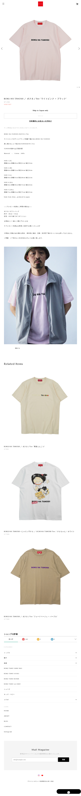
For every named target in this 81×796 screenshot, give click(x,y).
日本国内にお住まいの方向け (40, 121)
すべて (11, 639)
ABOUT (6, 716)
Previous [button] (2, 48)
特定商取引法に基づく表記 (47, 781)
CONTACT (7, 726)
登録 (63, 759)
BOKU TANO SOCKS (11, 673)
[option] (40, 48)
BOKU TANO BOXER (11, 679)
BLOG (6, 721)
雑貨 (5, 663)
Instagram (8, 732)
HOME (6, 711)
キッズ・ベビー (9, 694)
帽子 (5, 658)
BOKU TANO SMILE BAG (13, 668)
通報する (17, 348)
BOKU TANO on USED (12, 684)
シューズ (7, 689)
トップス (7, 653)
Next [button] (79, 48)
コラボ (6, 699)
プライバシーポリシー (33, 781)
